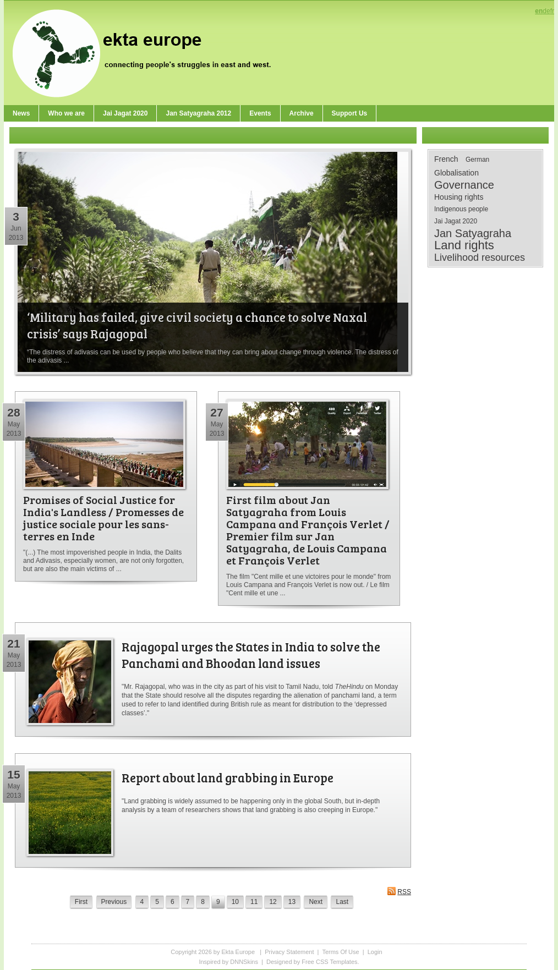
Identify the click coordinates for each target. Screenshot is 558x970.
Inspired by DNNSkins (228, 961)
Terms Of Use (340, 952)
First (81, 902)
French (446, 159)
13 (292, 902)
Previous (114, 902)
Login (375, 952)
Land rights (464, 245)
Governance (464, 185)
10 (235, 902)
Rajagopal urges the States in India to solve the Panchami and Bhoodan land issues (251, 654)
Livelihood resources (479, 257)
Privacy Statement (289, 952)
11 (254, 902)
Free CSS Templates (329, 961)
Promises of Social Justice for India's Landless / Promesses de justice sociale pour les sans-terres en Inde (103, 518)
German (477, 159)
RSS (399, 891)
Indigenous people (461, 209)
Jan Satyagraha (472, 233)
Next (315, 902)
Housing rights (459, 197)
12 (272, 902)
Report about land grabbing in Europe (227, 777)
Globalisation (456, 172)
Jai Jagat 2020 (455, 221)
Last (342, 902)
